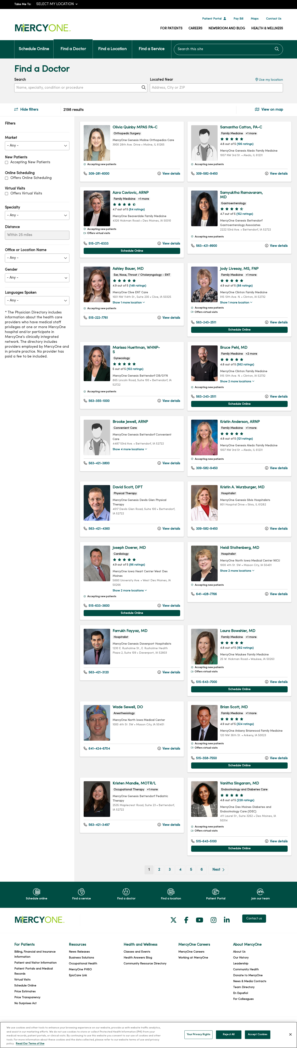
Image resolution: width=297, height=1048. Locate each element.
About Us (239, 952)
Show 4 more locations (128, 449)
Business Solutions (81, 957)
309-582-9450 (204, 173)
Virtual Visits (22, 980)
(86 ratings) (137, 565)
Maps (255, 19)
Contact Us (273, 19)
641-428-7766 (204, 594)
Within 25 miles (19, 235)
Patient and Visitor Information (35, 963)
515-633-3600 (97, 606)
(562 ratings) (245, 364)
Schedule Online (34, 45)
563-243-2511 (203, 322)
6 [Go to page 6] (202, 869)
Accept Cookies (257, 1034)
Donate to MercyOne (248, 975)
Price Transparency (27, 997)
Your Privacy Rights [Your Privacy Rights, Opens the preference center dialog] (198, 1034)
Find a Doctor (73, 45)
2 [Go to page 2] (159, 869)
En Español (240, 993)
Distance (12, 227)
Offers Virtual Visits (26, 193)
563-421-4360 (97, 529)
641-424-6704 (97, 748)
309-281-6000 (96, 173)
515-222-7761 (96, 318)
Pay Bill (238, 19)
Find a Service (151, 45)
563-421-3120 (96, 672)
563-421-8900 (204, 246)
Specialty (12, 207)
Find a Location (112, 45)
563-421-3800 (97, 463)
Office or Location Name (25, 250)
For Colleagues (243, 999)
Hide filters (26, 109)
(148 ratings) (137, 286)
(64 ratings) (137, 209)
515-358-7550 (204, 758)
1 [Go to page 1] (150, 869)
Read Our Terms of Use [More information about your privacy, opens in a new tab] (30, 1043)
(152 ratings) (244, 214)
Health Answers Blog (138, 957)
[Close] (290, 1034)
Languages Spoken (20, 293)
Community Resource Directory (145, 963)
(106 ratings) (245, 144)
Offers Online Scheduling (31, 178)
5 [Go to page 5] (191, 869)
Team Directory (243, 987)
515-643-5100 (204, 841)
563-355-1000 (97, 401)
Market (11, 138)
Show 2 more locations (235, 381)
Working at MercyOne (193, 957)
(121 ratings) (245, 439)
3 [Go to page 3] (170, 869)
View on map (269, 109)
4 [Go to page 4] (180, 869)
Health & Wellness (267, 28)
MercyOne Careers (191, 952)
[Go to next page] (218, 869)
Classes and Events (137, 952)
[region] (185, 499)
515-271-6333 (96, 243)
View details (169, 173)
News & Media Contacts (249, 981)
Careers (195, 28)
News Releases (79, 952)
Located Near (161, 80)
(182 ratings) (245, 648)
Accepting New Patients (30, 162)
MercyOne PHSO (80, 969)
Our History (241, 957)
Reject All (229, 1034)
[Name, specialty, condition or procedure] (80, 87)
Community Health (246, 969)
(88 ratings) (245, 286)
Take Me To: (22, 4)
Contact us (254, 918)
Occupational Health (83, 963)
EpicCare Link (78, 975)
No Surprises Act (25, 1003)
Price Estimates (25, 991)
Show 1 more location (127, 302)
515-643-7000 (204, 682)
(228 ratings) (245, 800)
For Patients (171, 28)
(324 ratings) (245, 724)
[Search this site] (228, 49)
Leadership (240, 963)
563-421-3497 (97, 825)
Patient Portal (211, 19)
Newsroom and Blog (226, 28)
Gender (11, 269)
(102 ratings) (135, 369)
